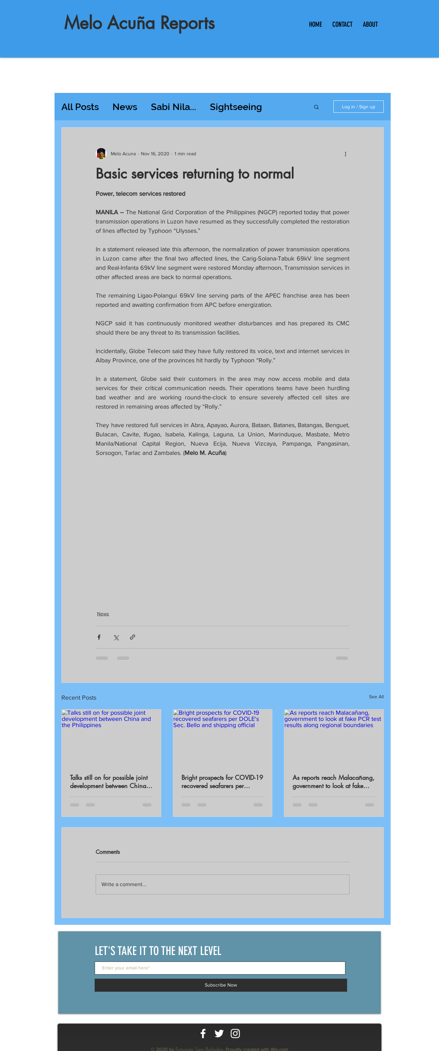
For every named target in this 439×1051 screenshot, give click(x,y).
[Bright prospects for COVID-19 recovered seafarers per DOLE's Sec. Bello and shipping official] (222, 737)
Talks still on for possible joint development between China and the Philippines (108, 781)
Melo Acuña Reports (139, 23)
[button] (316, 106)
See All (376, 696)
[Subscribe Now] (221, 985)
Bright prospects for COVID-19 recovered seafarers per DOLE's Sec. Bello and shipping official (222, 781)
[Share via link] (132, 637)
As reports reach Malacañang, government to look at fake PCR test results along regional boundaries (334, 781)
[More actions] (345, 153)
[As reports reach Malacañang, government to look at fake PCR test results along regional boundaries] (333, 737)
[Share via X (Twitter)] (115, 637)
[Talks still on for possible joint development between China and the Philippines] (111, 737)
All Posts (80, 106)
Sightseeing (236, 106)
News (124, 106)
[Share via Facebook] (99, 637)
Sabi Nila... (173, 106)
